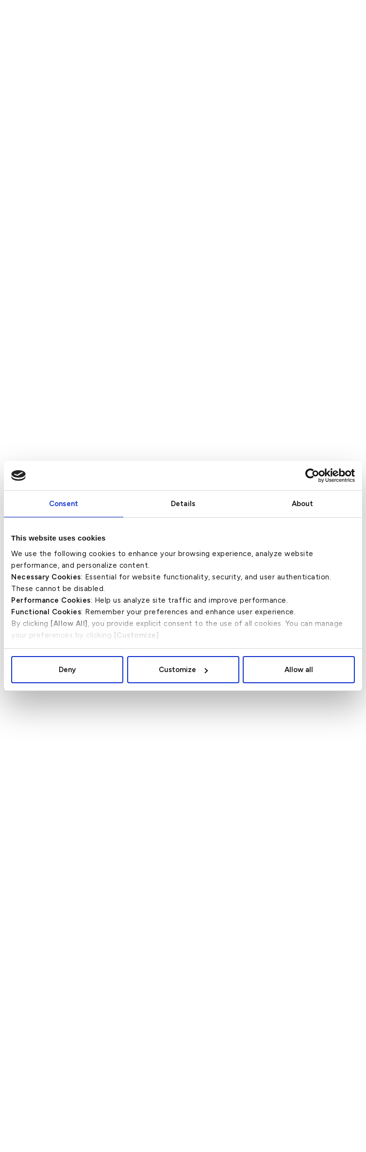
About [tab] (303, 503)
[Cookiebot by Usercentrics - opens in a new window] (312, 475)
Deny (67, 669)
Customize (183, 669)
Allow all (298, 669)
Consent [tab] (63, 503)
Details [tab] (183, 503)
